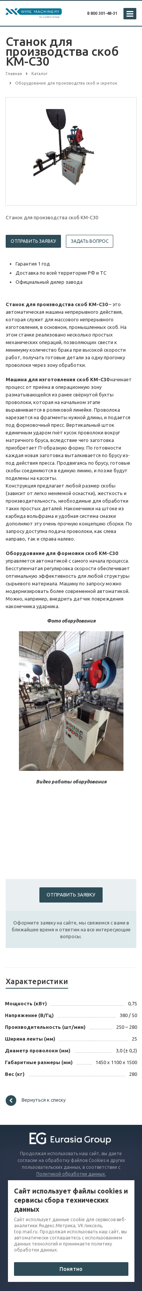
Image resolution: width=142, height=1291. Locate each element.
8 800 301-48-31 (102, 13)
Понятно (71, 1269)
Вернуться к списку (36, 1100)
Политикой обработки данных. (71, 1173)
